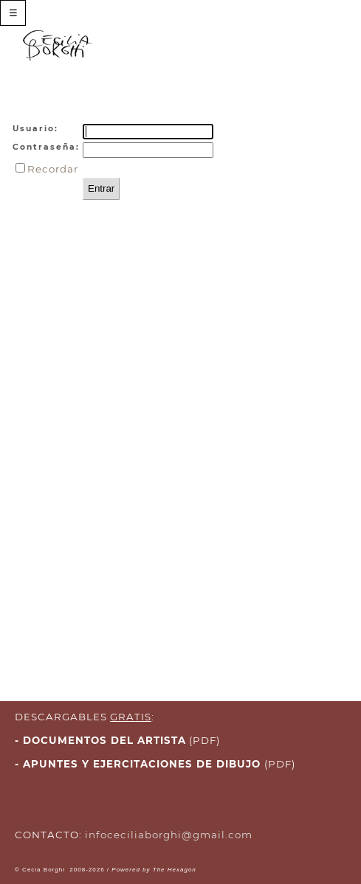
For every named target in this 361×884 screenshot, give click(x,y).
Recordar (52, 169)
